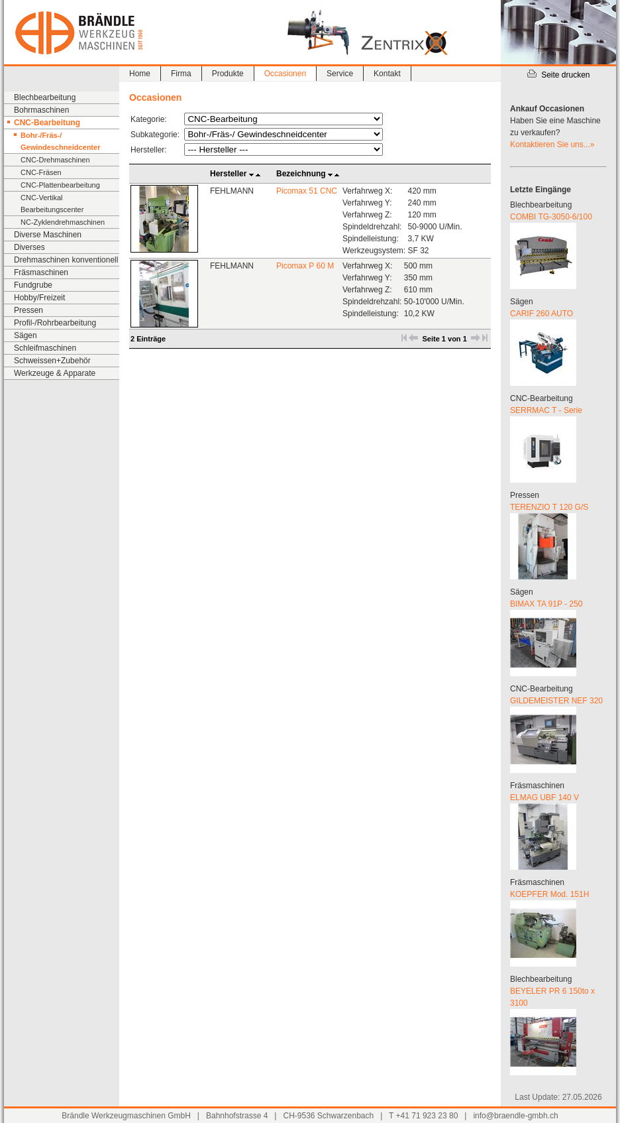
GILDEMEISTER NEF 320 (556, 700)
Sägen (25, 335)
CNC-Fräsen (41, 172)
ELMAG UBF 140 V (544, 797)
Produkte (228, 73)
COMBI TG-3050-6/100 (551, 216)
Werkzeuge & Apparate (54, 373)
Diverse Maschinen (47, 234)
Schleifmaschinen (45, 348)
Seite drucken (558, 75)
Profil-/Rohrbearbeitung (55, 322)
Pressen (28, 310)
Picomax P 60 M (305, 265)
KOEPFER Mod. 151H (549, 894)
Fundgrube (33, 285)
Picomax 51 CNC (306, 191)
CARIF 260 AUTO (541, 313)
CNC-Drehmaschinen (55, 160)
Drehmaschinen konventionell (66, 260)
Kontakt (387, 73)
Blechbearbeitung (45, 97)
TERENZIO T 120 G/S (549, 507)
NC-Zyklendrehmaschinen (63, 222)
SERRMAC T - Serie (546, 410)
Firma (181, 73)
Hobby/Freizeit (39, 297)
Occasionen (285, 73)
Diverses (29, 247)
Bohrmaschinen (41, 110)
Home (139, 73)
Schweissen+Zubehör (52, 360)
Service (340, 73)
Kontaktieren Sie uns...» (552, 144)
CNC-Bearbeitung (47, 122)
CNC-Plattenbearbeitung (60, 185)
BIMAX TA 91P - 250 (546, 604)
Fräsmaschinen (41, 272)
